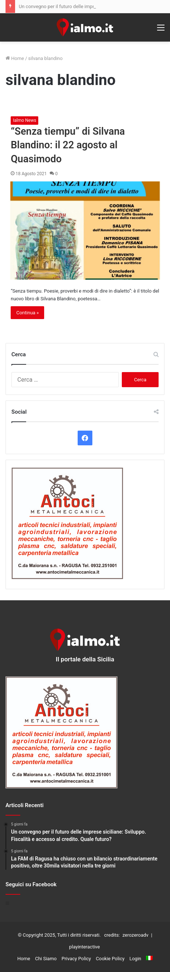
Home (15, 58)
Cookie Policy (110, 958)
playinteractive (84, 947)
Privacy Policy (76, 958)
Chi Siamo (46, 958)
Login (135, 958)
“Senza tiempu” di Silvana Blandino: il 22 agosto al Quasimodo (68, 145)
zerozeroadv (135, 935)
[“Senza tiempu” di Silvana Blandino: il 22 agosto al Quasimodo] (85, 230)
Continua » (27, 312)
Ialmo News (24, 120)
